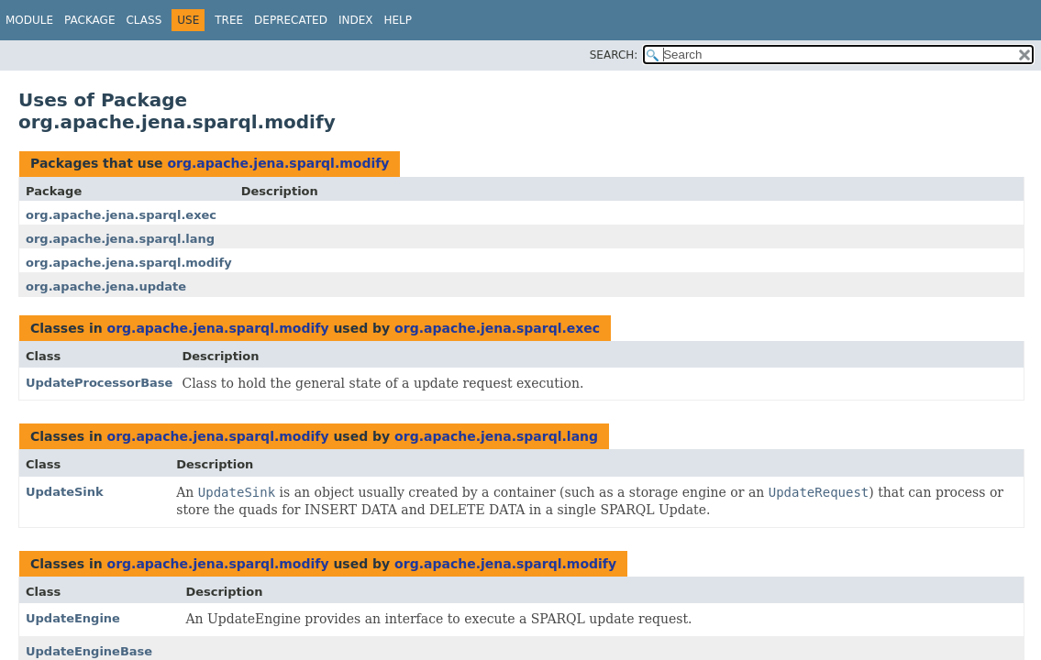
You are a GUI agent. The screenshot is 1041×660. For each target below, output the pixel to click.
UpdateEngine (73, 618)
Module (29, 20)
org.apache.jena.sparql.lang (120, 239)
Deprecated (290, 20)
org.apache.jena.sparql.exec (121, 215)
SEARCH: (614, 55)
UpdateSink (65, 492)
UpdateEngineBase (89, 651)
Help (397, 20)
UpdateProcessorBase (99, 383)
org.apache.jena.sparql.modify (278, 163)
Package (89, 20)
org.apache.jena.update (106, 286)
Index (355, 20)
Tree (229, 20)
